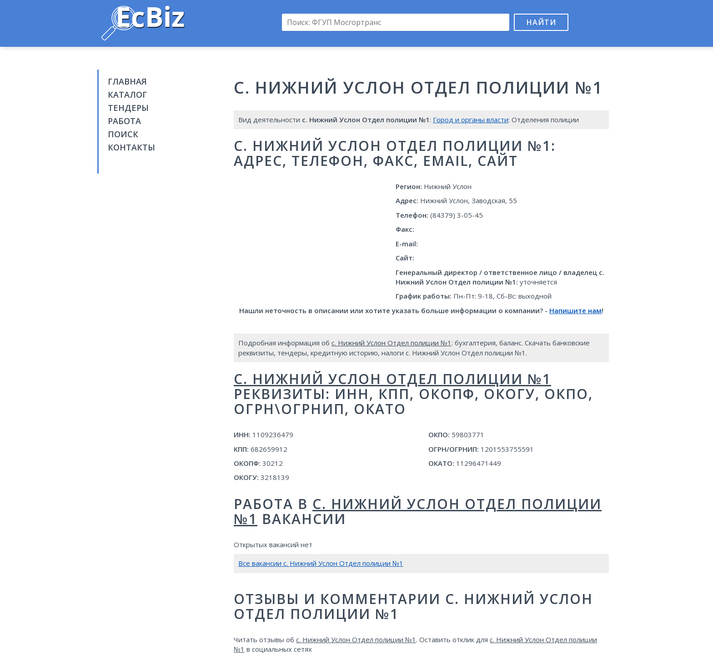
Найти (541, 22)
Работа (124, 120)
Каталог (127, 94)
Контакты (131, 147)
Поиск (123, 134)
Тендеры (128, 107)
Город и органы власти (470, 119)
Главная (127, 81)
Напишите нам (575, 310)
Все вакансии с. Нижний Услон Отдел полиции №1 (320, 563)
